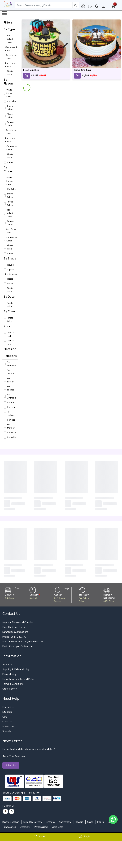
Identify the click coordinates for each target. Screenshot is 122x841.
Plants (100, 822)
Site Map (7, 712)
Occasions (25, 827)
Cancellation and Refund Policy (18, 679)
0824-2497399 (18, 637)
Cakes (90, 822)
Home (38, 837)
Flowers (79, 822)
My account (8, 726)
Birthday (50, 822)
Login (83, 837)
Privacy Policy (9, 674)
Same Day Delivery (32, 822)
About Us (7, 664)
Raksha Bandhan (10, 822)
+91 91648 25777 (37, 641)
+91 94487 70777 (18, 641)
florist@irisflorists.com (21, 646)
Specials (6, 731)
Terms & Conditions (12, 684)
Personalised (41, 827)
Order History (9, 689)
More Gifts (57, 827)
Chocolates (10, 827)
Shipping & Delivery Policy (15, 669)
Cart (4, 717)
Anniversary (65, 822)
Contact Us (8, 707)
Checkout (7, 721)
